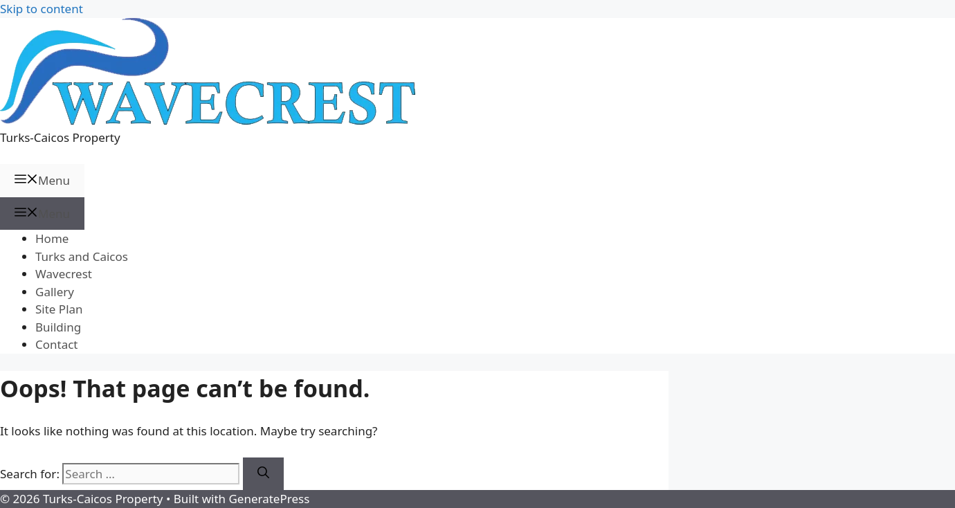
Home (52, 238)
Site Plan (59, 309)
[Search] (263, 474)
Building (58, 327)
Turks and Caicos (81, 256)
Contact (56, 344)
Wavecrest (63, 274)
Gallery (54, 292)
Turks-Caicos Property (60, 137)
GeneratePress (268, 499)
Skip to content (41, 9)
